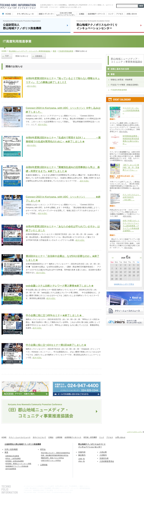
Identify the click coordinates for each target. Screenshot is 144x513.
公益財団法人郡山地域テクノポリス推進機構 (23, 444)
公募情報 (59, 437)
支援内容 (81, 452)
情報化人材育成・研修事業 (121, 80)
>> (141, 257)
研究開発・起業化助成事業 (14, 461)
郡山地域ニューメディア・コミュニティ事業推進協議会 (29, 51)
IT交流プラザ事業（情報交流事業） (125, 85)
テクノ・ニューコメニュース (19, 437)
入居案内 (103, 455)
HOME (4, 51)
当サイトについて (39, 437)
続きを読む (31, 86)
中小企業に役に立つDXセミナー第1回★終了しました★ (56, 345)
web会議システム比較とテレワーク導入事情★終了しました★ (60, 285)
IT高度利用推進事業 (65, 51)
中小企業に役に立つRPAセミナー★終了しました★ (55, 315)
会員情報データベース (73, 437)
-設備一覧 (81, 458)
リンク (101, 437)
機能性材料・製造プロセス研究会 (52, 458)
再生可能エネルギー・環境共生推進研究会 (55, 453)
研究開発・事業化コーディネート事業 (18, 463)
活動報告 (38, 56)
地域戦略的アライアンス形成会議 (16, 466)
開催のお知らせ (21, 56)
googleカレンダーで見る (124, 284)
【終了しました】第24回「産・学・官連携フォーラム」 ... (131, 167)
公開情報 (43, 465)
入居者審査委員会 (106, 461)
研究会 (43, 449)
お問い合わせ (120, 437)
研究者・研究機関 (90, 437)
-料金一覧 (81, 461)
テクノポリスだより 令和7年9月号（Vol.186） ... (132, 197)
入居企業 (103, 452)
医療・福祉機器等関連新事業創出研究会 (54, 455)
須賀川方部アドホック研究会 (51, 460)
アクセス (109, 437)
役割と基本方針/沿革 (120, 69)
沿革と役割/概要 (11, 449)
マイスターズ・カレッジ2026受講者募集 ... (131, 110)
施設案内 (81, 455)
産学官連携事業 (10, 469)
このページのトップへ (134, 432)
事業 (54, 51)
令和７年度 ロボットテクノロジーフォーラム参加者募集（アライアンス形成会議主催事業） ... (131, 226)
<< (113, 257)
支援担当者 (104, 458)
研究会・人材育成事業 (13, 458)
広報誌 (50, 437)
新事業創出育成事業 (12, 456)
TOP (7, 56)
